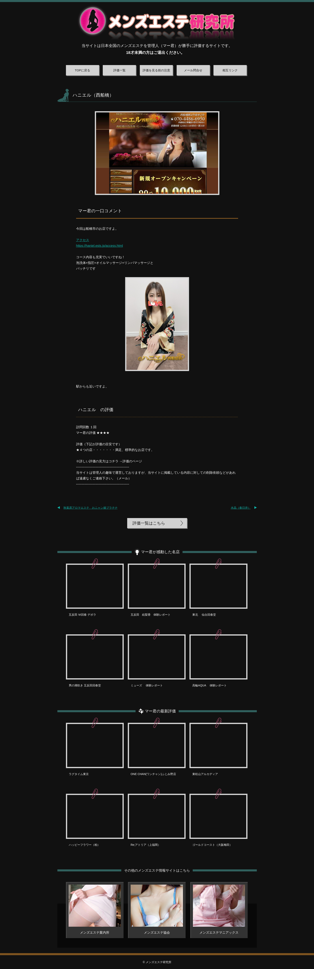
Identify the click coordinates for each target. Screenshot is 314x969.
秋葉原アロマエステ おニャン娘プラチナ (90, 507)
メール (123, 478)
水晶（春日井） (241, 507)
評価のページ (132, 461)
